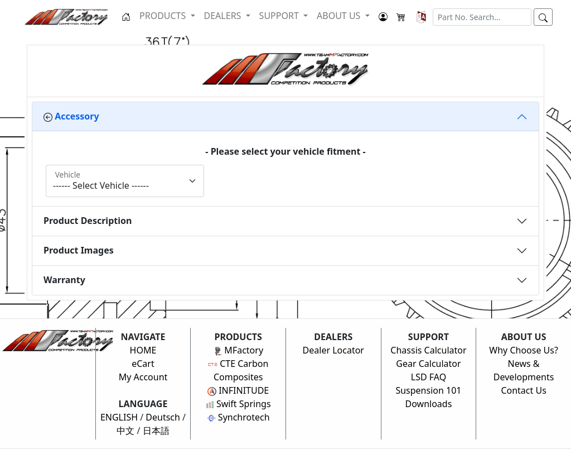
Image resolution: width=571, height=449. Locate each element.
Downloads (428, 404)
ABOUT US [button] (340, 15)
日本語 (156, 430)
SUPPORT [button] (280, 15)
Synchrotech (238, 417)
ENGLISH (119, 417)
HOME (143, 350)
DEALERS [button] (224, 15)
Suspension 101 (428, 390)
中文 (125, 430)
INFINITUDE (238, 390)
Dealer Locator (333, 350)
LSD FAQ (428, 377)
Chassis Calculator (428, 350)
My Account (143, 377)
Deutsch (163, 417)
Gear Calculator (428, 363)
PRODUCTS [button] (163, 15)
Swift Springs (238, 404)
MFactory (238, 350)
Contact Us (523, 390)
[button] (421, 16)
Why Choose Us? (523, 350)
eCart (143, 363)
